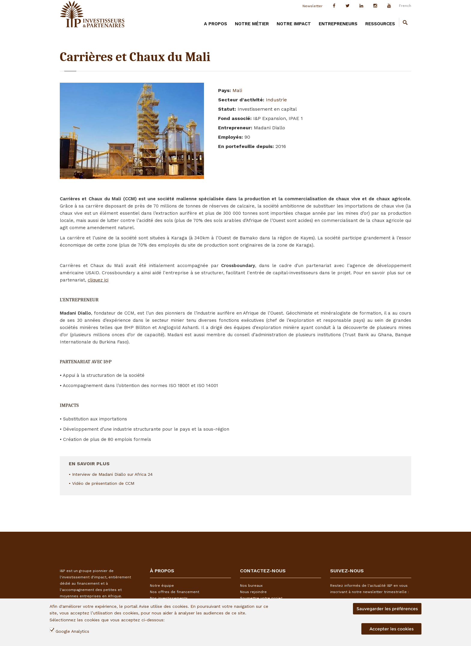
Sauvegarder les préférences (387, 608)
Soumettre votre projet (261, 598)
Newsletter (312, 6)
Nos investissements (169, 598)
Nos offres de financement (174, 592)
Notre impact (294, 23)
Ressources (380, 23)
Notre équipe (162, 585)
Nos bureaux (251, 585)
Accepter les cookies (391, 629)
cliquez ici (98, 280)
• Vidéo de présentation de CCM (101, 483)
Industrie (276, 100)
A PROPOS (215, 23)
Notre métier (252, 23)
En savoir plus (89, 461)
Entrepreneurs (338, 23)
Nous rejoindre (253, 592)
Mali (237, 90)
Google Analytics (72, 631)
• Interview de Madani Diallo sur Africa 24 (111, 474)
